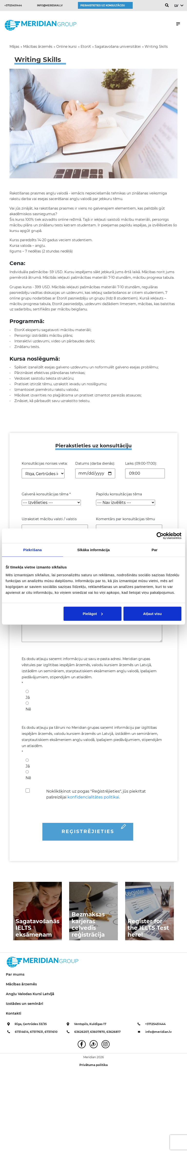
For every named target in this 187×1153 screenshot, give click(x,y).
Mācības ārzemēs (21, 984)
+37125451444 (13, 5)
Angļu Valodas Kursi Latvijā (30, 994)
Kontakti (13, 1013)
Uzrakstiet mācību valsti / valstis (49, 519)
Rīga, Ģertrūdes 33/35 (31, 1024)
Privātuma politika (93, 1065)
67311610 (51, 1032)
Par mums (15, 974)
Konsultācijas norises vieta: (44, 463)
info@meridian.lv (50, 5)
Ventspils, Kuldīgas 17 (90, 1024)
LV (176, 5)
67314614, (22, 1032)
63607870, (98, 1032)
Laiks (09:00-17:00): (141, 463)
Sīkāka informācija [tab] (93, 550)
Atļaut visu (152, 613)
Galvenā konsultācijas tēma (46, 494)
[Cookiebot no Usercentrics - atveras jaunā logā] (160, 535)
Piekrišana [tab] (32, 550)
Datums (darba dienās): (95, 463)
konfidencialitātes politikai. (93, 797)
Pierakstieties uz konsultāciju (102, 5)
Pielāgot (93, 613)
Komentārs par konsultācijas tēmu (125, 519)
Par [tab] (154, 550)
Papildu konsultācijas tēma (119, 494)
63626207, (82, 1032)
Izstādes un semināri (24, 1003)
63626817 (113, 1032)
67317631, (37, 1032)
